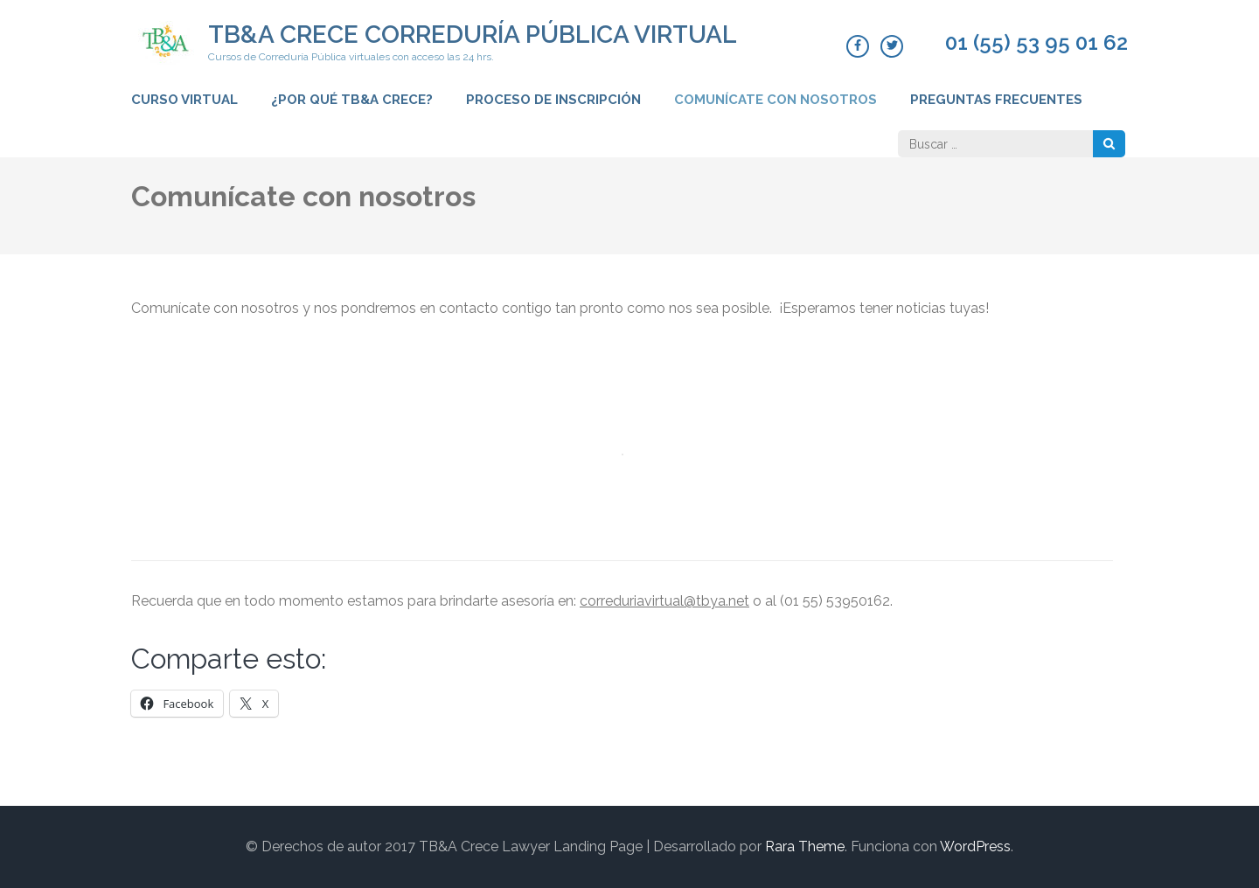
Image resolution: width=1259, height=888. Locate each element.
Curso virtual (184, 100)
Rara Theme (805, 846)
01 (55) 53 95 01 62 (1036, 42)
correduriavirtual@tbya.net (664, 601)
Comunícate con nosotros (775, 100)
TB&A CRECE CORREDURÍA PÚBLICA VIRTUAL (472, 34)
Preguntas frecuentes (996, 100)
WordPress (975, 846)
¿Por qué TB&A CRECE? (352, 100)
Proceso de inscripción (553, 100)
